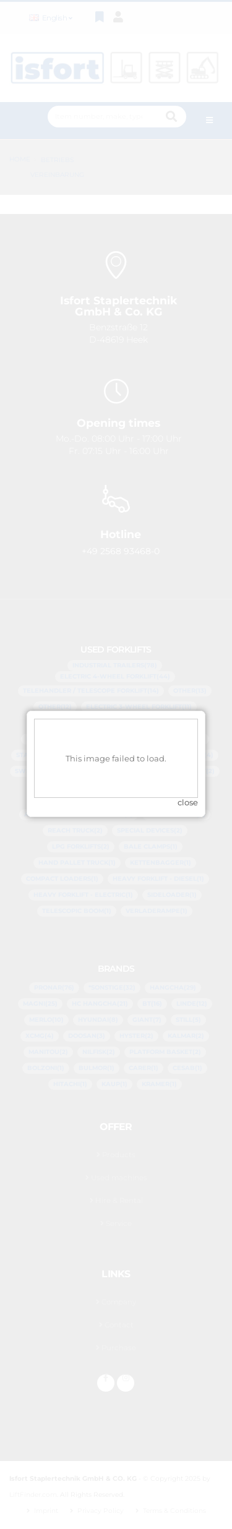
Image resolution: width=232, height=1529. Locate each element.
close (188, 784)
